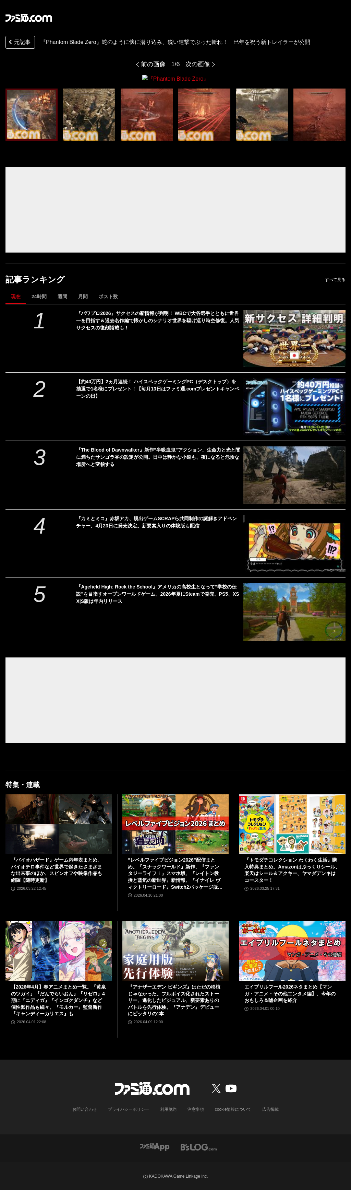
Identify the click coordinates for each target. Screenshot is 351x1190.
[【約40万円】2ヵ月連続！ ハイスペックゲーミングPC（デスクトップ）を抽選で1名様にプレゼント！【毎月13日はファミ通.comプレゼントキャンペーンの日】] (294, 406)
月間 (83, 296)
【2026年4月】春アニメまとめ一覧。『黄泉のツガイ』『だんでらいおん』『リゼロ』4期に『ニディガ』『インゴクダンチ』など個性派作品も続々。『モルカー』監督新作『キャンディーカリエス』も (58, 1000)
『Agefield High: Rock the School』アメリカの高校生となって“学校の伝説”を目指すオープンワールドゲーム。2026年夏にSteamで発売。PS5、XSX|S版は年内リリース (157, 594)
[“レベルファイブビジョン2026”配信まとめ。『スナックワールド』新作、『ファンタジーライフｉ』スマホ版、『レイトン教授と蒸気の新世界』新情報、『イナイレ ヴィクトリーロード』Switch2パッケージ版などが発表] (175, 824)
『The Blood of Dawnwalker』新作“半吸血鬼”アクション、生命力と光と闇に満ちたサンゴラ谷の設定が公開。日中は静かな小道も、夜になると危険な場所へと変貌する (158, 457)
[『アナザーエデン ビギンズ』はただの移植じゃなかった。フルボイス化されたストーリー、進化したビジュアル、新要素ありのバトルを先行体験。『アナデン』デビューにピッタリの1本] (175, 951)
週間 (62, 296)
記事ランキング (35, 279)
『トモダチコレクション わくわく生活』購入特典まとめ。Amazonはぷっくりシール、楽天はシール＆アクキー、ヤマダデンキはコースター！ (292, 870)
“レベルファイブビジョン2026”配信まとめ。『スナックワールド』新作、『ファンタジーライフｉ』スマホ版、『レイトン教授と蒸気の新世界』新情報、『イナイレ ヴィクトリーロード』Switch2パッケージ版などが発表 (175, 873)
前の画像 (153, 64)
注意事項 (195, 1109)
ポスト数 (108, 296)
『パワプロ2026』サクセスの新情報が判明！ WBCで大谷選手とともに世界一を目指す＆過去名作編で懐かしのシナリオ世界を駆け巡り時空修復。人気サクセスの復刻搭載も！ (157, 320)
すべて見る (335, 279)
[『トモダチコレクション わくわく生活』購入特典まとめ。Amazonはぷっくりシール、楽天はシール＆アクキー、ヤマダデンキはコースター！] (292, 824)
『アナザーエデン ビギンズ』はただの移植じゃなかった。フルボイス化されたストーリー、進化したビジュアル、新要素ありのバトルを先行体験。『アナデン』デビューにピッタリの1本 (174, 1000)
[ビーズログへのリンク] (199, 1146)
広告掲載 (270, 1109)
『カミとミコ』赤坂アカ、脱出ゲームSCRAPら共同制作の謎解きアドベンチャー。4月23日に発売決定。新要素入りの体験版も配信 (156, 521)
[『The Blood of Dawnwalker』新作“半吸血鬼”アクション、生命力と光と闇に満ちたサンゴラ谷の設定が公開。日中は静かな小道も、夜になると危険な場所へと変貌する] (294, 475)
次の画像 (197, 64)
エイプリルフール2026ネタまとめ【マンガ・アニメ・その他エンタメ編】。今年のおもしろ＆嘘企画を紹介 (290, 993)
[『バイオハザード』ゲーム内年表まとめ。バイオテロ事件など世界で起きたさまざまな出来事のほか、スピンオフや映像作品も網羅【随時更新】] (58, 824)
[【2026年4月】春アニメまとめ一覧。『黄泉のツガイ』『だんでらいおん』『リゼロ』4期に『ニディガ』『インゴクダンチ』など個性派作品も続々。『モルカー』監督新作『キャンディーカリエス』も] (58, 951)
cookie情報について (233, 1109)
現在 (16, 296)
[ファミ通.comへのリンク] (28, 18)
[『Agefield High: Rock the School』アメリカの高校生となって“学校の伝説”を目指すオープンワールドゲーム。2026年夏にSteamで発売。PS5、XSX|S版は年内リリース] (294, 611)
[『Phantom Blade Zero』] (31, 114)
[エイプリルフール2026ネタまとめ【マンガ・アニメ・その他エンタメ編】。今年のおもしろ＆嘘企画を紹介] (292, 951)
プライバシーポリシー (128, 1109)
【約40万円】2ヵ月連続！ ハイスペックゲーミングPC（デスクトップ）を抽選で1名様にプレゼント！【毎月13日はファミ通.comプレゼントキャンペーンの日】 (157, 388)
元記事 (19, 42)
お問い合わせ (84, 1109)
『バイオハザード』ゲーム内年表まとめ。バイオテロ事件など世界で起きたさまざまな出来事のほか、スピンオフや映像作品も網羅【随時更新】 (56, 870)
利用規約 (168, 1109)
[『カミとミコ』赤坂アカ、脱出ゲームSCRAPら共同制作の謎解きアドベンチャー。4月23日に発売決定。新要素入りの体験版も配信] (294, 543)
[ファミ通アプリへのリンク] (154, 1146)
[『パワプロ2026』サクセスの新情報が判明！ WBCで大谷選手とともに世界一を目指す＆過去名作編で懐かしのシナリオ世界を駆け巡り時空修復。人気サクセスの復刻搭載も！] (294, 338)
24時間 (39, 296)
